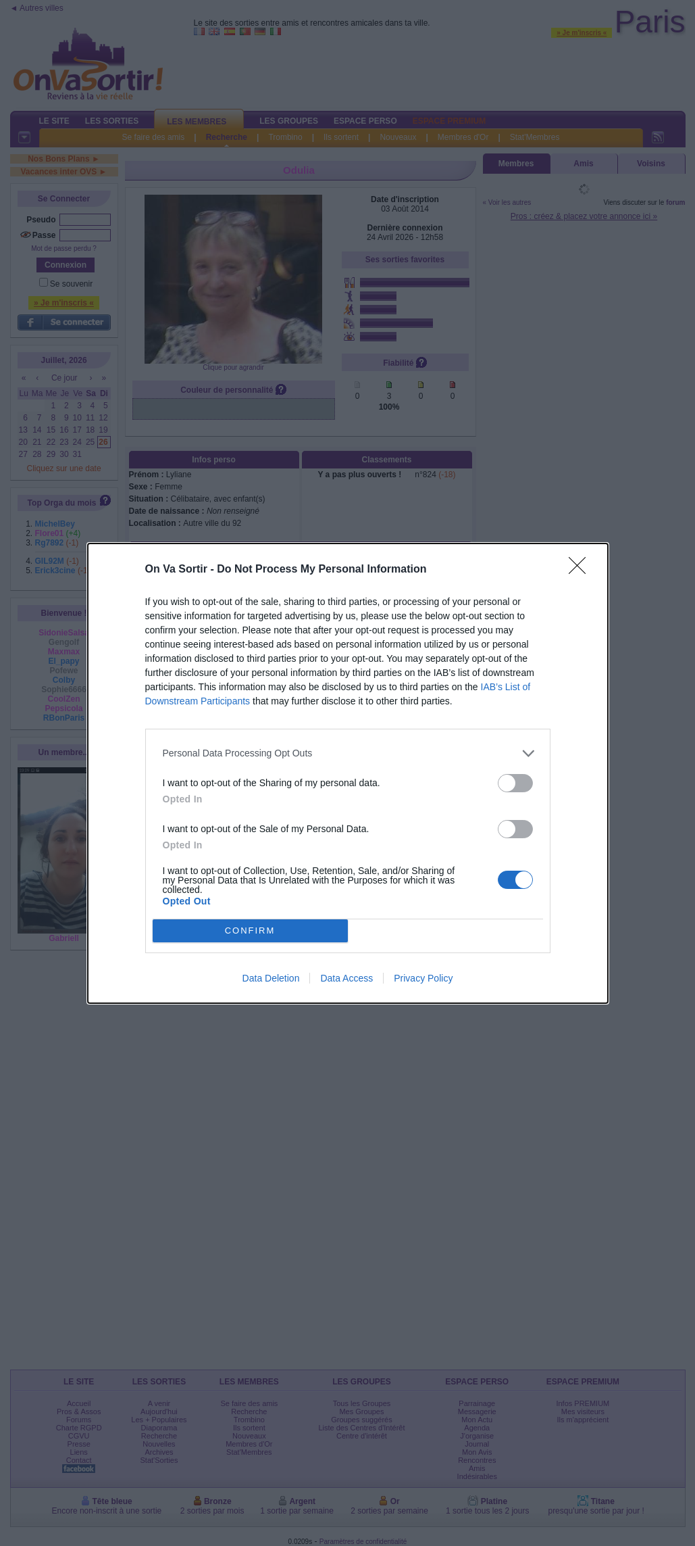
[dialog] (348, 773)
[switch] (515, 783)
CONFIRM (250, 930)
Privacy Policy (423, 978)
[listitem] (348, 753)
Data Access (346, 978)
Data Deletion (271, 978)
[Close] (581, 570)
